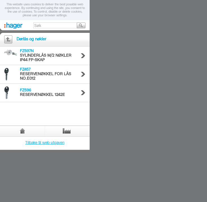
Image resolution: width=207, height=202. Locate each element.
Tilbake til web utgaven (44, 143)
